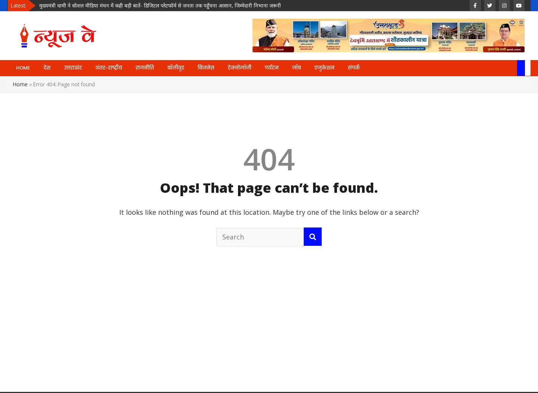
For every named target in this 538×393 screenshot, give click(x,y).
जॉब (296, 67)
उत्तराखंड (73, 67)
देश (47, 67)
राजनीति (145, 67)
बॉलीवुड (175, 67)
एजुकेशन (324, 67)
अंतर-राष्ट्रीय (108, 67)
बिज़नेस (206, 67)
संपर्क (354, 67)
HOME (23, 67)
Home (20, 84)
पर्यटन (272, 67)
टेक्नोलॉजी (239, 67)
